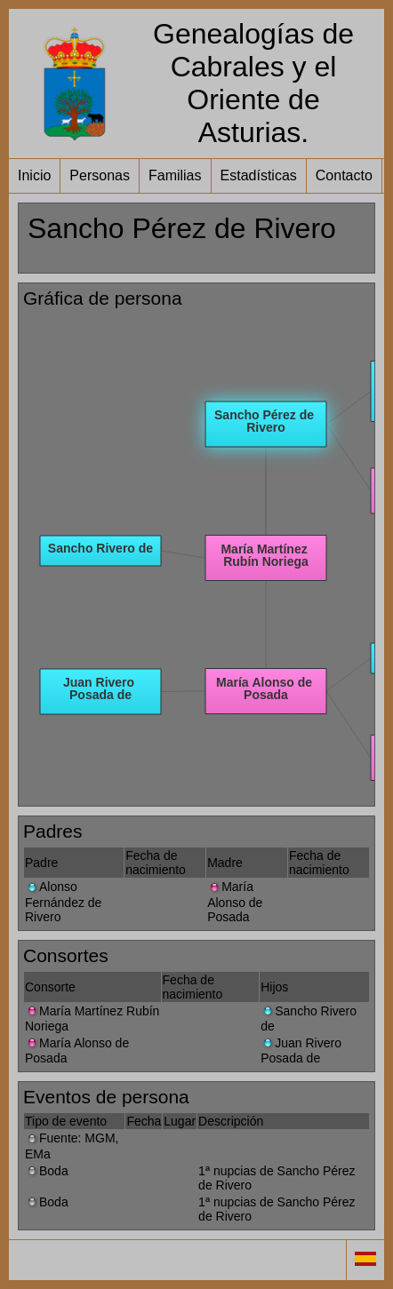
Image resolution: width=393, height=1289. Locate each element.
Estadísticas (259, 175)
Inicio (34, 175)
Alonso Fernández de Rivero (63, 901)
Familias (175, 175)
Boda (46, 1171)
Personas (99, 175)
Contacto (344, 175)
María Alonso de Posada (234, 901)
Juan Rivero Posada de (301, 1050)
